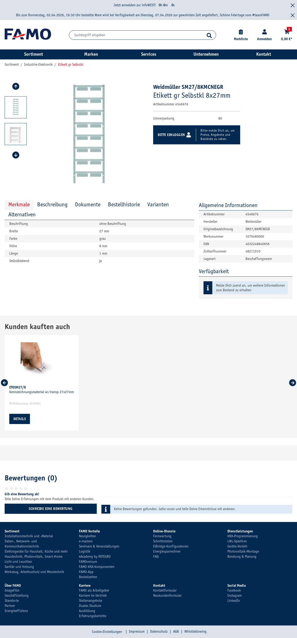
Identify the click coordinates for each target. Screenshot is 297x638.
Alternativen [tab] (22, 214)
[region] (75, 134)
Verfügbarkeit (214, 271)
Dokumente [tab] (87, 204)
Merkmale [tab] (19, 204)
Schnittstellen (163, 541)
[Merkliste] (240, 35)
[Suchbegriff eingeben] (142, 35)
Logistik (84, 551)
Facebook (234, 590)
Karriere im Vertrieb (93, 595)
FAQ (156, 556)
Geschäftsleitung (17, 595)
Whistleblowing (195, 631)
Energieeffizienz (16, 611)
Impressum (137, 631)
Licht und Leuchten (18, 562)
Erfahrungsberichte (92, 616)
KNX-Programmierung (242, 536)
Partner (10, 606)
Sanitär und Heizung (19, 567)
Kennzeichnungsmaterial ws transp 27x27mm (41, 389)
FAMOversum (88, 562)
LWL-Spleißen (237, 541)
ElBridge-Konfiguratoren (170, 546)
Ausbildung (87, 611)
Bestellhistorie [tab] (124, 204)
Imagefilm (12, 590)
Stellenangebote (90, 601)
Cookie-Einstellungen (107, 632)
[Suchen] (209, 35)
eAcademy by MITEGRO (95, 556)
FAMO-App (86, 572)
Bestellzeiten (88, 577)
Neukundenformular (167, 595)
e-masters (86, 541)
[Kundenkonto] (264, 35)
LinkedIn (233, 601)
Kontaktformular (165, 590)
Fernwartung (162, 536)
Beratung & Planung (241, 556)
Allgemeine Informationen (228, 205)
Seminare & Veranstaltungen (99, 546)
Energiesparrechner (167, 551)
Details (19, 419)
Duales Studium (90, 606)
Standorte (12, 601)
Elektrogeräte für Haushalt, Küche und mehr (36, 551)
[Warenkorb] (286, 35)
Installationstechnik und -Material (29, 536)
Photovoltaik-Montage (243, 551)
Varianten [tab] (158, 204)
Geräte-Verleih (237, 546)
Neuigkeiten (87, 536)
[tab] (52, 205)
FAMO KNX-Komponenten (96, 567)
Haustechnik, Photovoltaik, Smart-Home (33, 556)
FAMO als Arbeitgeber (94, 590)
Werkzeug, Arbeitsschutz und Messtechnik (34, 572)
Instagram (234, 595)
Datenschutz (159, 631)
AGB (176, 631)
